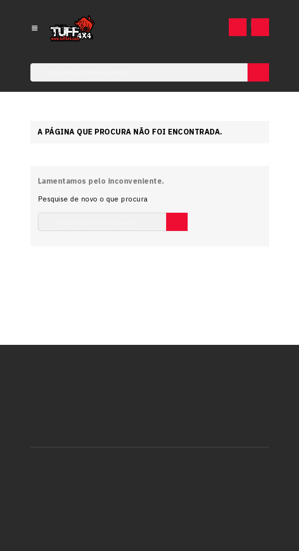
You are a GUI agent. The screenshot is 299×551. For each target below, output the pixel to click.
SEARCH (258, 72)
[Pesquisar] (149, 72)
